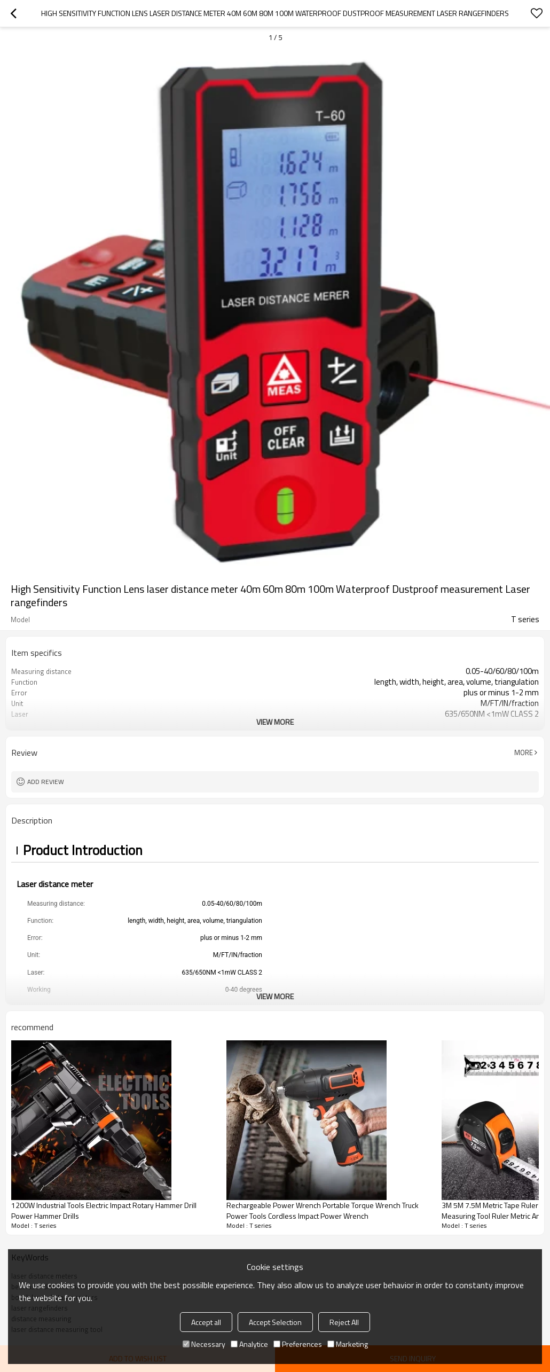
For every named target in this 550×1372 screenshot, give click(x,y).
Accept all (206, 1322)
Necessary (204, 1344)
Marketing (347, 1344)
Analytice (249, 1344)
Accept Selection (275, 1322)
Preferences (297, 1344)
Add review (45, 782)
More (523, 752)
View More (275, 721)
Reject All (344, 1322)
